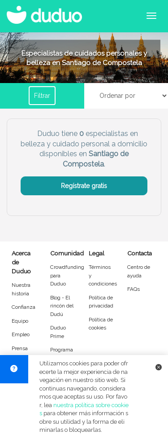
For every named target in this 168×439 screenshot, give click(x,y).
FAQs (133, 289)
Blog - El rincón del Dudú (61, 305)
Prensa (20, 348)
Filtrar (42, 95)
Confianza (23, 307)
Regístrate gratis (84, 185)
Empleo (21, 334)
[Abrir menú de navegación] (151, 15)
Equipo (20, 321)
